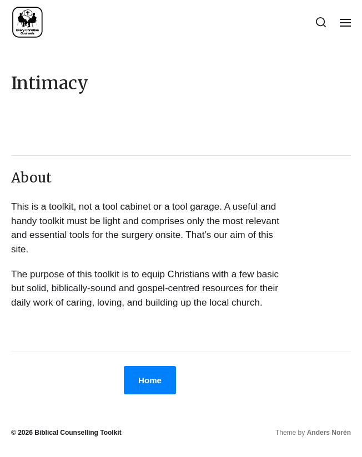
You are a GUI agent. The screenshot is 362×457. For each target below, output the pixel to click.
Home (150, 380)
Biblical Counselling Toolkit (77, 432)
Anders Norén (329, 432)
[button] (321, 22)
